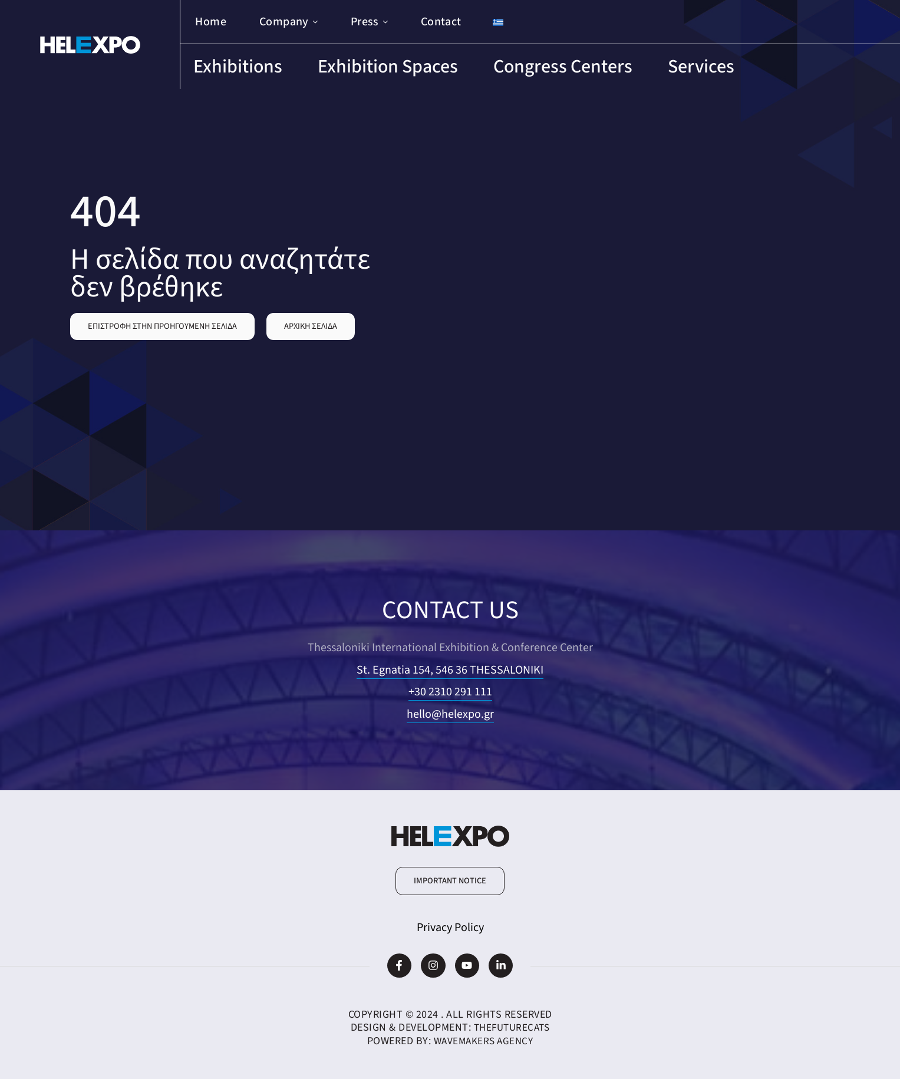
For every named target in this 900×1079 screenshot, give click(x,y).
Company (288, 22)
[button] (162, 326)
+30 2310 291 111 (450, 692)
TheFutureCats (511, 1027)
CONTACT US (450, 609)
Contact (441, 22)
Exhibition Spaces (388, 67)
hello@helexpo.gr (450, 714)
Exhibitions (237, 67)
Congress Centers (562, 67)
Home (210, 22)
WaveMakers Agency (483, 1041)
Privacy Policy (450, 927)
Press (369, 22)
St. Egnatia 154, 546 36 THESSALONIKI (450, 670)
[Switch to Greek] (498, 22)
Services (701, 67)
